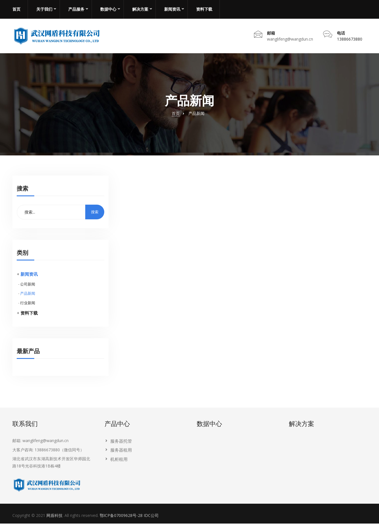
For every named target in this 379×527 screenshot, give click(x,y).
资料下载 (204, 9)
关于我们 (44, 9)
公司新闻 (27, 287)
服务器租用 (121, 453)
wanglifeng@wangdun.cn (290, 40)
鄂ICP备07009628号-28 (121, 519)
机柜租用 (119, 462)
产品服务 (76, 9)
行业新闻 (27, 306)
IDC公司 (151, 519)
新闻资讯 (172, 9)
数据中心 (108, 9)
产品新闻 (27, 297)
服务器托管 (121, 445)
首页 (16, 9)
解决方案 (140, 9)
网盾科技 (54, 519)
